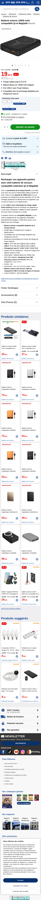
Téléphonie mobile (24, 14)
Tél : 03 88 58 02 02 (13, 712)
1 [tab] (12, 65)
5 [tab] (25, 65)
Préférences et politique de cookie (15, 775)
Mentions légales (10, 772)
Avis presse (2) (9, 302)
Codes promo (9, 778)
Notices (7, 781)
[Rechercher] (37, 9)
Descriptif (6, 174)
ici (11, 874)
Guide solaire (9, 784)
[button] (13, 117)
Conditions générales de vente (14, 769)
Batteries (36, 14)
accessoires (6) (9, 295)
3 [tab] (19, 65)
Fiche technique (9, 288)
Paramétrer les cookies (20, 886)
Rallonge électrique (8, 701)
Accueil (3, 14)
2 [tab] (16, 65)
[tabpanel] (20, 46)
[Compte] (33, 2)
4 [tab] (22, 65)
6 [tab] (29, 65)
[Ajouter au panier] (25, 127)
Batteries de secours (10, 16)
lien (22, 856)
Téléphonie (12, 14)
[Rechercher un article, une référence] (20, 9)
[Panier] (38, 2)
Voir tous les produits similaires (11, 608)
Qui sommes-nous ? (11, 763)
